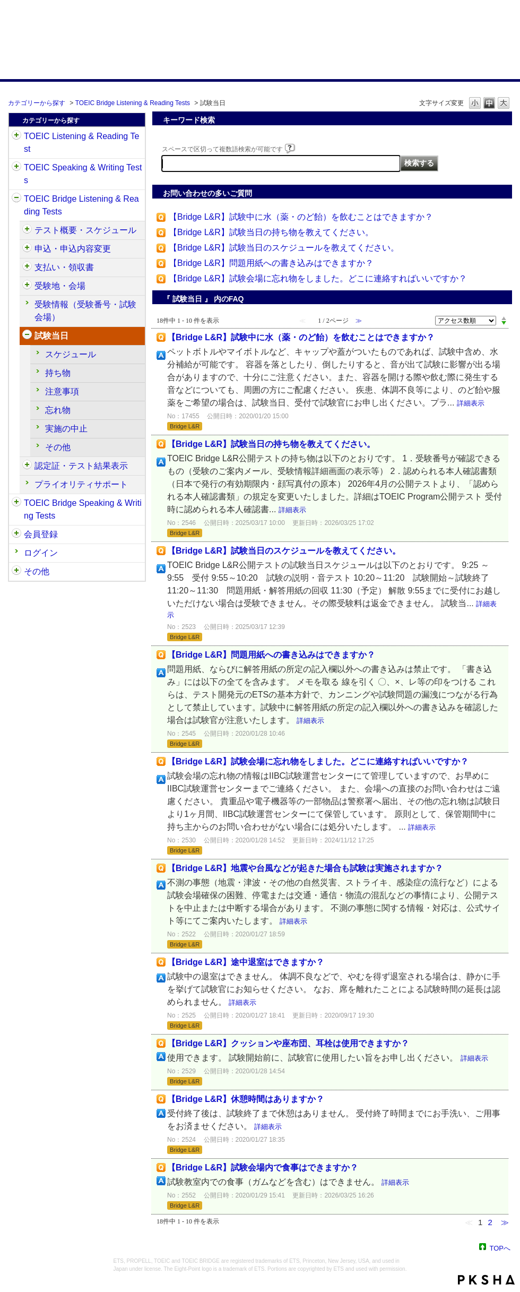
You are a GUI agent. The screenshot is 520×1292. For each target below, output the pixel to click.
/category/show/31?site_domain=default (16, 136)
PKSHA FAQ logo (486, 1280)
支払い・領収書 (64, 267)
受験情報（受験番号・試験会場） (85, 311)
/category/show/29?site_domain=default (16, 534)
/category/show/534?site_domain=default (27, 336)
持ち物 (58, 372)
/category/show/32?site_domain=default (16, 167)
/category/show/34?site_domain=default (16, 503)
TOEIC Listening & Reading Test (81, 142)
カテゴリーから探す (36, 103)
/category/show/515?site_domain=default (27, 249)
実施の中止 (66, 428)
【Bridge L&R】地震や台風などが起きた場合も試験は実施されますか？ (305, 868)
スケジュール (70, 354)
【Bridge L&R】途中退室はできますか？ (245, 962)
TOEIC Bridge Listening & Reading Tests (132, 103)
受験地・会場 (59, 285)
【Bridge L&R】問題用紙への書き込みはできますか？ (271, 263)
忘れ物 (58, 410)
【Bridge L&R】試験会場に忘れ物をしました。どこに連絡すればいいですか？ (318, 278)
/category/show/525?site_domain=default (27, 267)
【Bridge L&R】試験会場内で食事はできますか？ (262, 1167)
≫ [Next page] (505, 1222)
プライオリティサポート (81, 484)
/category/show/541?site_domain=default (27, 466)
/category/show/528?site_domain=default (27, 286)
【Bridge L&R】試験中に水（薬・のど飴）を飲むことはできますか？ (301, 216)
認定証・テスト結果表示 (81, 465)
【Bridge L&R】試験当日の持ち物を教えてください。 (271, 232)
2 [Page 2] (490, 1222)
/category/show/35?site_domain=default (16, 571)
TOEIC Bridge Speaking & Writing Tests (83, 509)
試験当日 (51, 335)
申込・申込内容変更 (72, 248)
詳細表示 (470, 403)
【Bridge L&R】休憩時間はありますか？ (245, 1099)
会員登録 (41, 534)
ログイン (41, 552)
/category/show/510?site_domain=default (27, 230)
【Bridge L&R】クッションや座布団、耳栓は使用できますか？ (288, 1043)
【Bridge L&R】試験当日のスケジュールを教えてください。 (284, 247)
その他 (58, 447)
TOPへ (500, 1247)
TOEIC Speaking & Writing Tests (83, 174)
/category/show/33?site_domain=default (16, 199)
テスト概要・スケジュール (85, 230)
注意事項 (62, 391)
